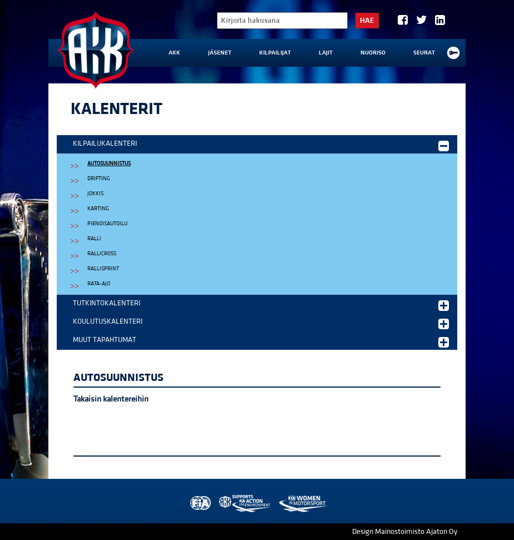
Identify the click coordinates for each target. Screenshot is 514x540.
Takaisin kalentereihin (111, 399)
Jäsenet (219, 53)
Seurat (424, 53)
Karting (98, 208)
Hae (367, 21)
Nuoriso (373, 53)
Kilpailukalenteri (261, 145)
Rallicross (101, 253)
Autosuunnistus (109, 163)
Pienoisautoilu (107, 223)
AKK (174, 53)
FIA (199, 503)
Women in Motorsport (302, 503)
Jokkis (95, 193)
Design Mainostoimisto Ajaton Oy (404, 532)
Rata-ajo (98, 283)
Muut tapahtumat (261, 341)
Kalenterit (116, 109)
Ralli (94, 238)
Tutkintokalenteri (261, 305)
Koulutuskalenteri (261, 323)
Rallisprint (103, 268)
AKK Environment (245, 503)
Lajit (326, 53)
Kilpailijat (275, 53)
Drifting (98, 178)
